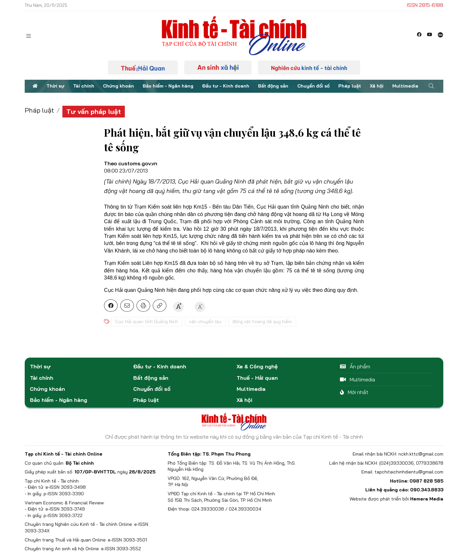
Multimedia (405, 86)
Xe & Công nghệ (257, 366)
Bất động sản (273, 86)
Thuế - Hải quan (257, 378)
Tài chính (83, 86)
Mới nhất (354, 392)
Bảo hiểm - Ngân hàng (168, 86)
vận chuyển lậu (205, 321)
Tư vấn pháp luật (93, 111)
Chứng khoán (118, 86)
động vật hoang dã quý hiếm (262, 321)
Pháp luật (349, 86)
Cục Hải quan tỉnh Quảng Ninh (146, 321)
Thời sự (55, 86)
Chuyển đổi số (313, 86)
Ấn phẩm (355, 366)
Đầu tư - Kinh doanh (225, 86)
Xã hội (377, 86)
